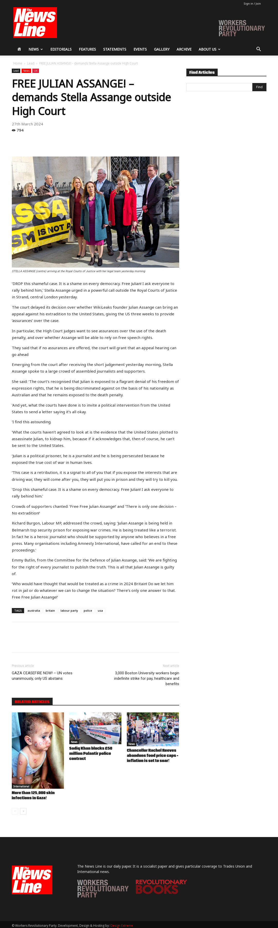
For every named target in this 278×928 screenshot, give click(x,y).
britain (50, 610)
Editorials (61, 49)
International (21, 786)
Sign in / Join (252, 3)
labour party (69, 610)
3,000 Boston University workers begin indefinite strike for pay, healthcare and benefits (146, 678)
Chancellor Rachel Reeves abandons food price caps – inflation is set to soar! (152, 755)
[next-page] (23, 811)
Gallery (161, 49)
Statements (114, 49)
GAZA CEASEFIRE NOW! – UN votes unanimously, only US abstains (42, 676)
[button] (259, 49)
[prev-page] (15, 811)
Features (87, 49)
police (88, 610)
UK (35, 70)
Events (140, 49)
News (35, 49)
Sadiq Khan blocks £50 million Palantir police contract (90, 753)
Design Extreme (121, 925)
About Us (210, 49)
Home (17, 63)
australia (33, 610)
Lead (30, 63)
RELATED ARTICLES (32, 701)
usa (100, 610)
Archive (184, 49)
